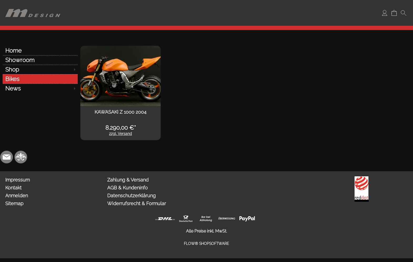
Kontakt (13, 187)
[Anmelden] (384, 12)
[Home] (40, 50)
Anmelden (16, 195)
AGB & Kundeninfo (127, 187)
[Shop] (40, 69)
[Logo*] (33, 5)
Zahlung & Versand (128, 180)
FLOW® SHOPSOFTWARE (206, 243)
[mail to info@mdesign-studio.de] (6, 157)
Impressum (17, 180)
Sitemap (14, 203)
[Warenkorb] (394, 12)
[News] (40, 88)
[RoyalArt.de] (20, 157)
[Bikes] (40, 79)
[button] (403, 12)
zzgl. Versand (120, 134)
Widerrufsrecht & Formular (136, 203)
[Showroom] (40, 60)
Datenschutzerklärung (131, 195)
